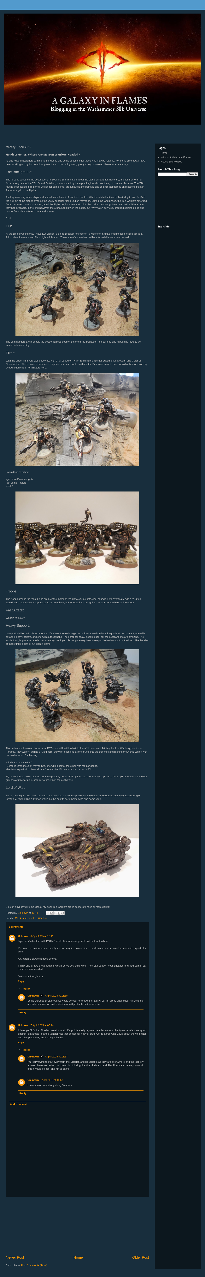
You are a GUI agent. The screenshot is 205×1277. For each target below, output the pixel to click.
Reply (21, 981)
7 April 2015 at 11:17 (56, 1056)
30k (17, 918)
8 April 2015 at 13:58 (51, 1080)
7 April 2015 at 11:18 (56, 995)
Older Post (140, 1257)
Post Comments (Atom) (34, 1265)
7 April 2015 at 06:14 (42, 1025)
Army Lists (26, 918)
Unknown (23, 936)
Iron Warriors (40, 918)
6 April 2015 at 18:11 (42, 936)
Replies (26, 988)
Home (78, 1257)
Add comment (18, 1104)
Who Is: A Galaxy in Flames (176, 157)
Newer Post (15, 1257)
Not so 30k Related (171, 161)
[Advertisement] (49, 133)
